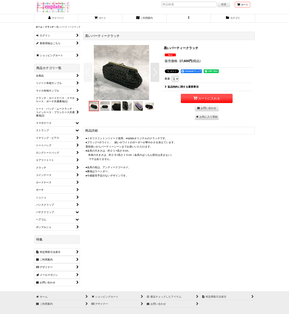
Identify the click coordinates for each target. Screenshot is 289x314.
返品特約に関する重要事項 (182, 86)
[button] (189, 18)
